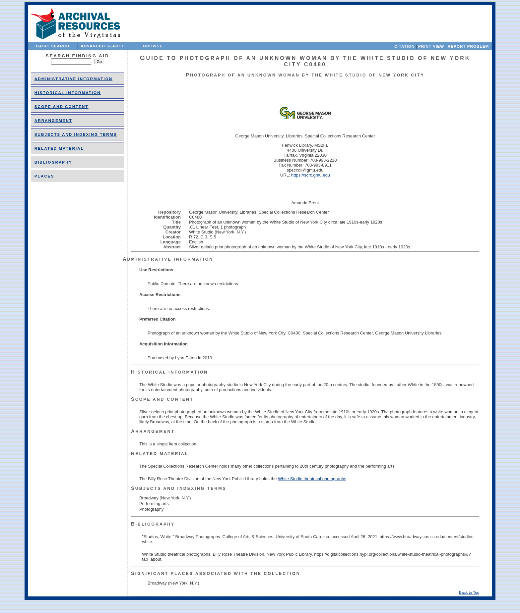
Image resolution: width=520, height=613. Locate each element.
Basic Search (52, 46)
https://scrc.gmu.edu (310, 175)
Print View (431, 46)
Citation (404, 46)
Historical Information (67, 92)
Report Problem (468, 46)
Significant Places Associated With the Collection (215, 573)
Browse (153, 46)
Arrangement (53, 120)
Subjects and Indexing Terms (75, 134)
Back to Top (469, 592)
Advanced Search (103, 46)
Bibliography (53, 162)
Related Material (59, 148)
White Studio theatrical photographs (312, 478)
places (44, 176)
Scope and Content (61, 106)
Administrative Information (73, 79)
